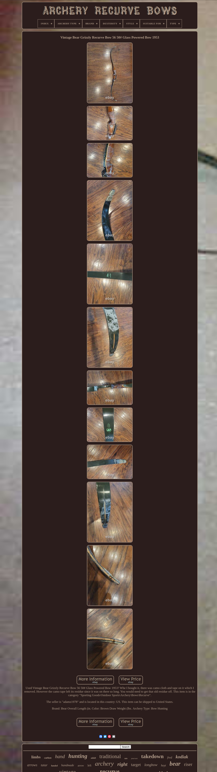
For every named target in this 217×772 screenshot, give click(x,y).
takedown (152, 756)
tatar (44, 765)
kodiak (182, 756)
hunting (77, 756)
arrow (81, 765)
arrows (32, 765)
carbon (47, 758)
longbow (150, 765)
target (136, 764)
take (126, 758)
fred (169, 757)
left (89, 765)
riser (188, 764)
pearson (134, 758)
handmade (67, 765)
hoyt (163, 765)
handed (54, 765)
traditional (110, 756)
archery (104, 763)
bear (174, 763)
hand (60, 756)
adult (93, 758)
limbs (35, 757)
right (122, 764)
